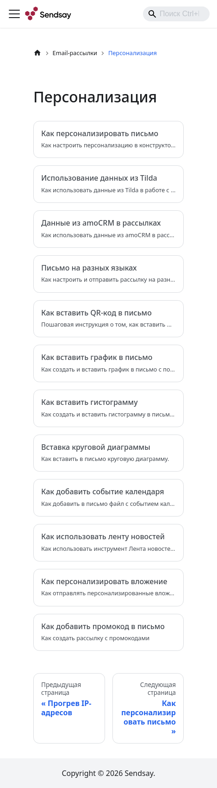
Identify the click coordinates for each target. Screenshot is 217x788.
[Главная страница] (37, 53)
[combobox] (176, 13)
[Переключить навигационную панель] (14, 14)
